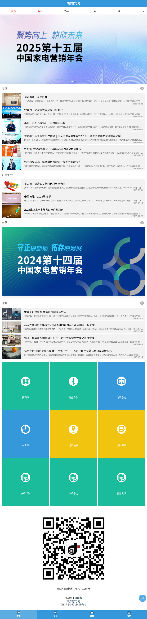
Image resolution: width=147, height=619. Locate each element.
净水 (66, 11)
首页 (19, 616)
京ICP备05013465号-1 (73, 604)
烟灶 (120, 11)
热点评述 (7, 175)
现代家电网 (73, 601)
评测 (4, 303)
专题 (4, 222)
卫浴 (93, 11)
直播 (92, 616)
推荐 (4, 88)
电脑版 (78, 598)
